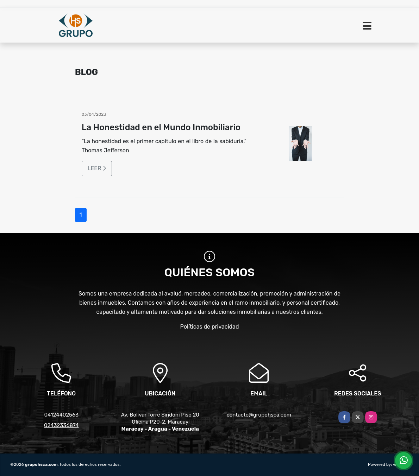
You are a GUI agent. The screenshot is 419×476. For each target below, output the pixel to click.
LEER (97, 168)
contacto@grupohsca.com (258, 415)
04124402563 (61, 415)
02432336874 (61, 425)
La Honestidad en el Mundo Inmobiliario (161, 127)
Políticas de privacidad (209, 326)
